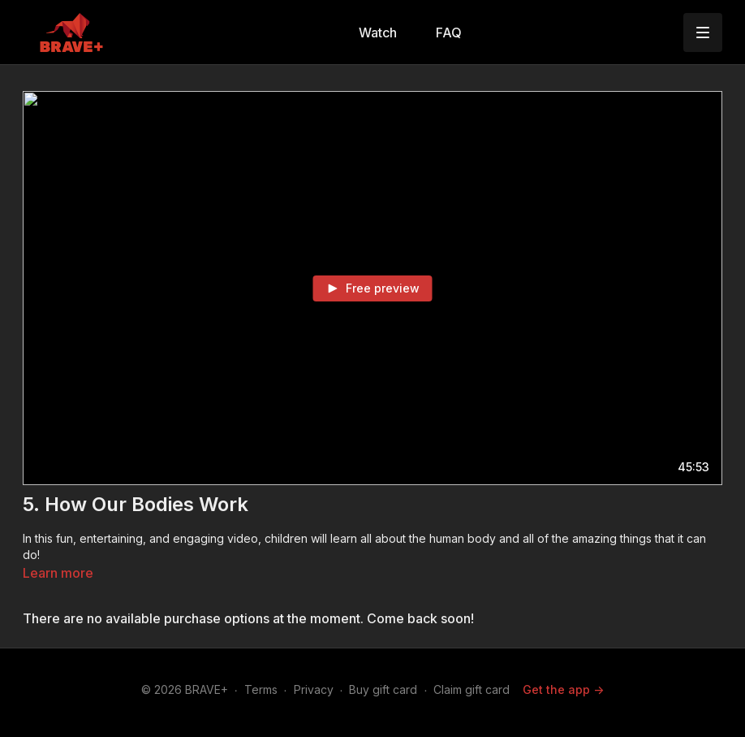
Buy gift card (383, 689)
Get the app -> (563, 689)
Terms (261, 689)
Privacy (314, 689)
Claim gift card (471, 689)
